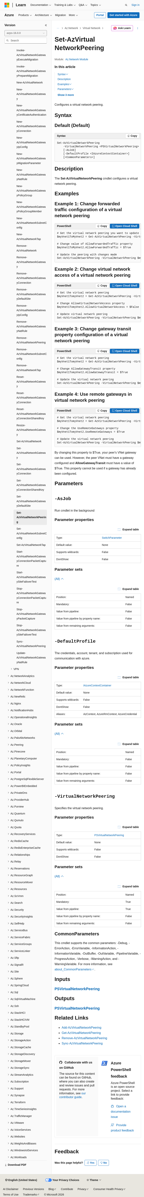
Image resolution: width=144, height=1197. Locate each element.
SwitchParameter (112, 537)
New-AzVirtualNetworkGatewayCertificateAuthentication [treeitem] (31, 110)
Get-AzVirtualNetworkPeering (81, 1032)
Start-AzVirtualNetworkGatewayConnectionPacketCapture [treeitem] (31, 558)
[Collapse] (46, 25)
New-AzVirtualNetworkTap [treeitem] (28, 237)
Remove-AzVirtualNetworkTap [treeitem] (28, 368)
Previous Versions (33, 1189)
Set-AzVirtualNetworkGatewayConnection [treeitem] (31, 469)
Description (64, 79)
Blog (51, 1189)
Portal (100, 15)
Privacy (82, 1189)
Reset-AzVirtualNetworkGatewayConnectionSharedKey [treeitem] (31, 414)
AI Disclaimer (10, 1189)
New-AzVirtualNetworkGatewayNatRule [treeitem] (31, 174)
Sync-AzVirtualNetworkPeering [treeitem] (31, 644)
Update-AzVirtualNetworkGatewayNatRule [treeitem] (31, 658)
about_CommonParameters (73, 969)
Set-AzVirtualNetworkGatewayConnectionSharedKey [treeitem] (31, 485)
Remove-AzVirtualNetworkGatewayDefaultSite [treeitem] (31, 294)
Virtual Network (91, 28)
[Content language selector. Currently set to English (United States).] (21, 1180)
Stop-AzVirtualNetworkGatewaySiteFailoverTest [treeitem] (31, 630)
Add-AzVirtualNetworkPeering (81, 1027)
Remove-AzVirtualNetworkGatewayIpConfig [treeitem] (31, 310)
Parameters (66, 89)
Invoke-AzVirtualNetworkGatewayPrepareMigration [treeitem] (31, 71)
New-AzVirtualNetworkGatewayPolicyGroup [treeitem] (31, 191)
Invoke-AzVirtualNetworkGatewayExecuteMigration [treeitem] (31, 55)
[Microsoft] (6, 5)
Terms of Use (10, 1194)
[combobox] (25, 33)
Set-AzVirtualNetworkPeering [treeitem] (31, 517)
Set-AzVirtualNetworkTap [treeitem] (31, 544)
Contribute (67, 1189)
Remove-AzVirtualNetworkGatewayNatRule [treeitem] (31, 326)
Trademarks (30, 1194)
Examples (65, 84)
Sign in (135, 4)
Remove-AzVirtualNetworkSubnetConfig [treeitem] (31, 354)
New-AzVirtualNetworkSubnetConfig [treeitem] (31, 223)
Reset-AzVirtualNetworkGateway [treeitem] (31, 381)
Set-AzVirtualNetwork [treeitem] (28, 441)
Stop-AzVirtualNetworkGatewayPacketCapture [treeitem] (31, 614)
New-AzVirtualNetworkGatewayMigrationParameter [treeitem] (31, 158)
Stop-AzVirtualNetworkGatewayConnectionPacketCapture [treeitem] (31, 595)
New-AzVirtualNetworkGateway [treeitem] (31, 94)
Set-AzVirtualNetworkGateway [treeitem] (31, 453)
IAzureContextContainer (97, 685)
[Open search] (126, 5)
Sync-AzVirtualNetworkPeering (82, 1043)
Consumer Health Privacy (108, 1189)
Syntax (63, 74)
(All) (59, 579)
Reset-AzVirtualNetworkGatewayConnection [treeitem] (31, 398)
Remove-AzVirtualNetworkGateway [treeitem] (31, 262)
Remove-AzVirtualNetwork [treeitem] (26, 248)
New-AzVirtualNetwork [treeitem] (29, 82)
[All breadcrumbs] (58, 28)
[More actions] (137, 28)
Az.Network (71, 28)
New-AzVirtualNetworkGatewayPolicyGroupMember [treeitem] (31, 207)
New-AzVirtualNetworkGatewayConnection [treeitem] (31, 126)
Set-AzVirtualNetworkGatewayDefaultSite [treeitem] (31, 501)
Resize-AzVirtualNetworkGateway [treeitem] (31, 430)
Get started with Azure (123, 15)
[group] (98, 246)
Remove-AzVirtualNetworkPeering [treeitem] (31, 340)
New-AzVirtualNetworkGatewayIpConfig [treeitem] (31, 142)
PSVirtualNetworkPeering (109, 835)
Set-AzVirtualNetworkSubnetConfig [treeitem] (31, 533)
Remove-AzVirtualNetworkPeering (84, 1038)
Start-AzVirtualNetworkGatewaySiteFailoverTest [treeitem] (31, 577)
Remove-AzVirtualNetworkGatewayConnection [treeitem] (31, 278)
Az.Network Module (76, 59)
